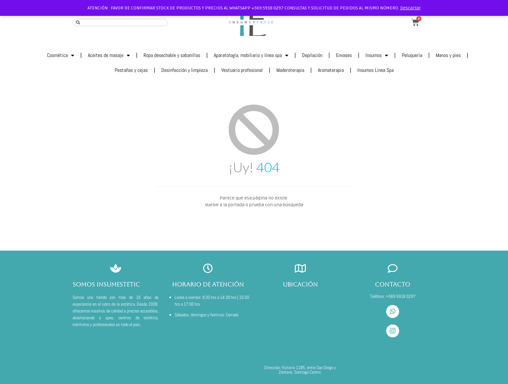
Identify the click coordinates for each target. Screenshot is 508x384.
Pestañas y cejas (131, 70)
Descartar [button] (410, 8)
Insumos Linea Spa (375, 70)
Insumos (376, 55)
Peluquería (412, 55)
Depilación (312, 55)
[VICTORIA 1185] (300, 326)
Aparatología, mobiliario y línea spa (251, 55)
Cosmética (60, 55)
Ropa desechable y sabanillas (172, 55)
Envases (344, 55)
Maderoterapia (290, 70)
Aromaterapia (331, 70)
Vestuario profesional (242, 70)
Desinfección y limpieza (184, 70)
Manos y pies (448, 55)
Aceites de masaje (109, 55)
